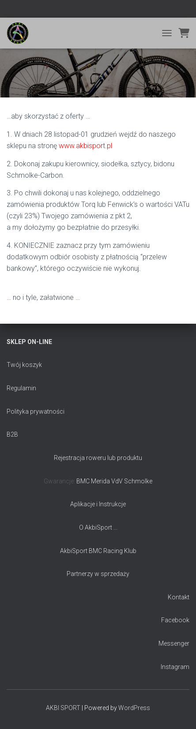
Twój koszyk (24, 364)
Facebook (175, 620)
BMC (83, 481)
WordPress (134, 707)
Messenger (173, 643)
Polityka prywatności (35, 411)
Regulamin (21, 388)
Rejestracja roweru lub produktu (98, 457)
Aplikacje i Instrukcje (98, 504)
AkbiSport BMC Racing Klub (98, 550)
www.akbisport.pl (85, 146)
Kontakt (178, 597)
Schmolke (138, 481)
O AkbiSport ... (98, 527)
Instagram (175, 666)
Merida (100, 481)
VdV (117, 481)
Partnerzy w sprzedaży (98, 573)
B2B (12, 434)
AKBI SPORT (63, 707)
